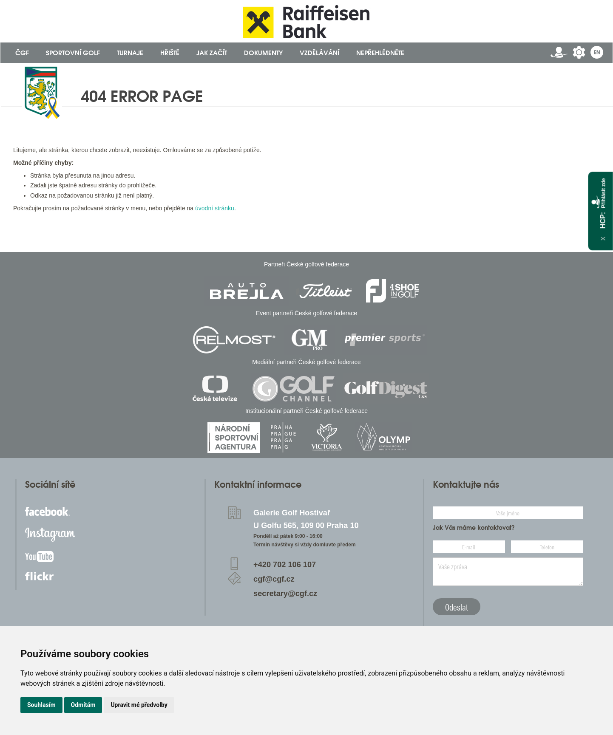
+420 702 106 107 (284, 564)
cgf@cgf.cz (274, 579)
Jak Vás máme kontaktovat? (474, 527)
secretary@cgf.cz (285, 593)
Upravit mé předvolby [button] (139, 704)
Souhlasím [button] (41, 704)
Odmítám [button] (83, 704)
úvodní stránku (214, 208)
